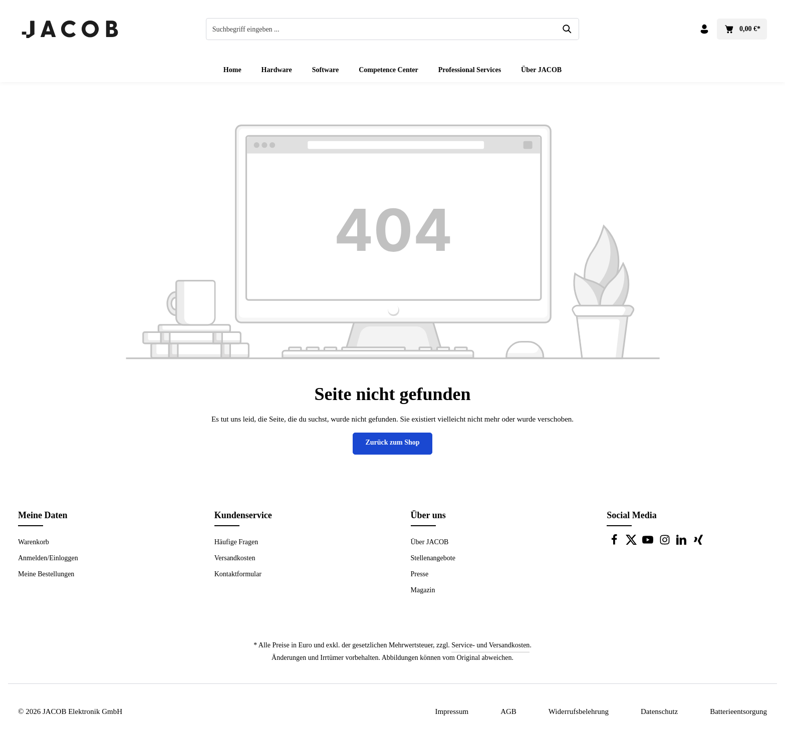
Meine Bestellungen (46, 574)
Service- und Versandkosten (490, 645)
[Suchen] (567, 29)
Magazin (423, 590)
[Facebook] (615, 543)
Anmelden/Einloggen (48, 558)
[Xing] (698, 543)
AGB (508, 711)
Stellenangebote (433, 558)
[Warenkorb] (742, 29)
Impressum (451, 711)
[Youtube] (648, 543)
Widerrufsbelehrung (579, 711)
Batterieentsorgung (738, 711)
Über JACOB (430, 542)
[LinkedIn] (682, 543)
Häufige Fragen (236, 542)
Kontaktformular (237, 574)
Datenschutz (659, 711)
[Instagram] (665, 543)
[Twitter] (632, 543)
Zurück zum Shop (392, 442)
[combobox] (381, 29)
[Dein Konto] (704, 29)
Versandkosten (234, 558)
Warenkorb (33, 542)
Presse (420, 574)
